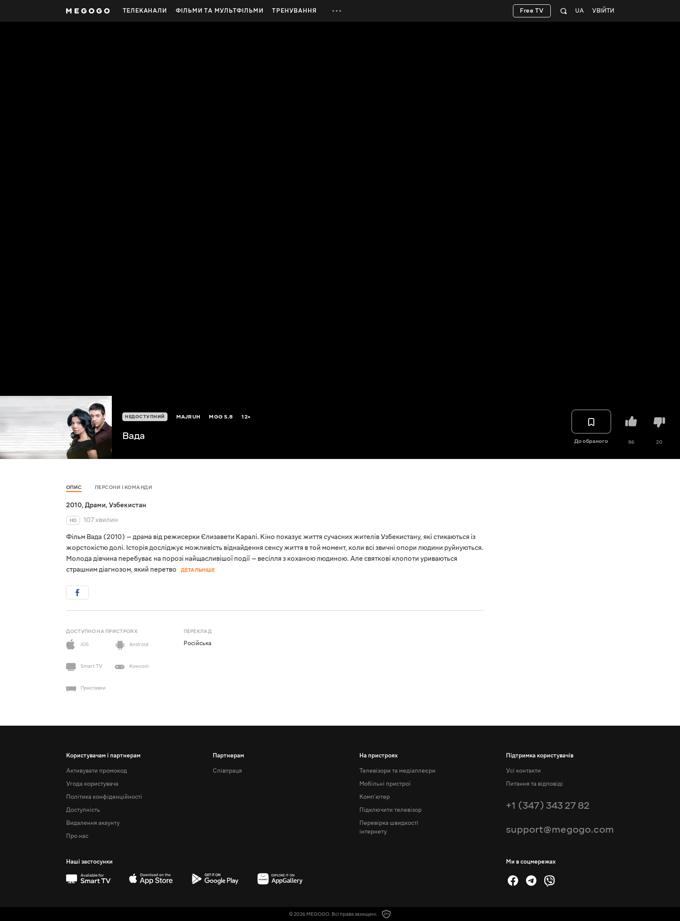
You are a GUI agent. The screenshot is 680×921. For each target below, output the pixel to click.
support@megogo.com (560, 829)
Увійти (603, 11)
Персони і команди (124, 487)
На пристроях (378, 756)
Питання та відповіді (534, 784)
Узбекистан (127, 505)
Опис (74, 487)
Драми (95, 505)
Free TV (532, 11)
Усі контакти (523, 771)
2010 (74, 505)
